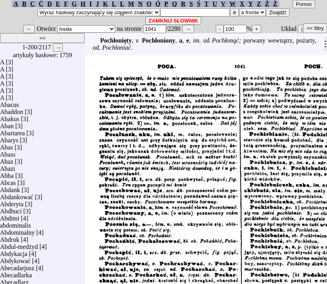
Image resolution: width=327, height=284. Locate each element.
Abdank (10, 188)
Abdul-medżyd (19, 244)
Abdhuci (11, 209)
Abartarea (12, 131)
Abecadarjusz (17, 266)
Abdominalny (17, 230)
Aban (7, 124)
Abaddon (11, 109)
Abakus (9, 117)
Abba (7, 173)
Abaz (6, 159)
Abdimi (9, 216)
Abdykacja (13, 251)
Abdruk (9, 237)
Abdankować (16, 195)
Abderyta (12, 202)
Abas (6, 145)
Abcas (8, 181)
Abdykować (15, 259)
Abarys (9, 138)
